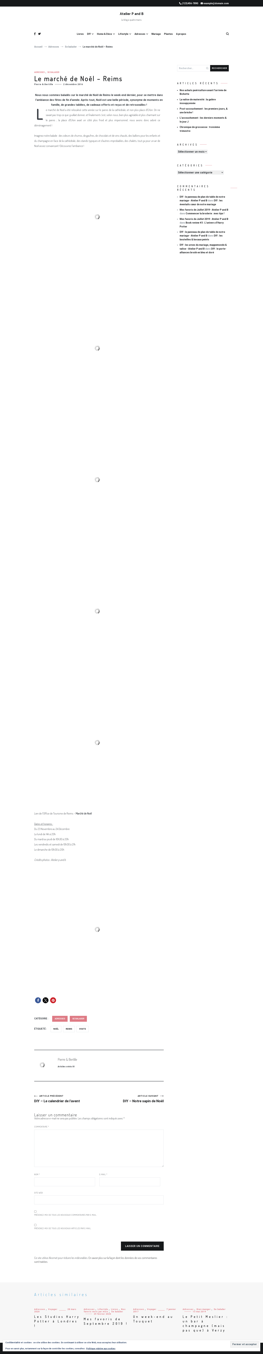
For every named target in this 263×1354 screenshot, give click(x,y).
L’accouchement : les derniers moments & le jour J (203, 119)
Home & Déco (104, 34)
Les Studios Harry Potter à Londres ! (57, 1321)
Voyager (52, 1309)
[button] (38, 1000)
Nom (37, 1174)
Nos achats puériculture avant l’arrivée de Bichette (203, 92)
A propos (181, 34)
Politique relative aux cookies (100, 1348)
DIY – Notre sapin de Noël (131, 1099)
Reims (69, 1029)
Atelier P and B (131, 14)
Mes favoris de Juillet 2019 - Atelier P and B (204, 209)
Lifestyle (123, 34)
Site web (38, 1192)
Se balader (53, 72)
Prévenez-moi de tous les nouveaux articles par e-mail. (62, 1228)
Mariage (156, 34)
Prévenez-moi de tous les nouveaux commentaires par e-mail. (65, 1215)
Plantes (168, 34)
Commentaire (41, 1126)
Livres (80, 34)
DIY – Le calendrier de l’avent (66, 1099)
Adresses (140, 34)
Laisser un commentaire (142, 1246)
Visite (82, 1029)
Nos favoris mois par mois (105, 1310)
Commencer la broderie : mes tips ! (205, 213)
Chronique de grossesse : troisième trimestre (200, 129)
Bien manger (204, 1309)
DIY (89, 34)
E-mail (103, 1174)
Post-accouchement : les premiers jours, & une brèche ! (204, 110)
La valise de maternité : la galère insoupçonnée (198, 101)
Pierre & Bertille (43, 84)
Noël (56, 1029)
